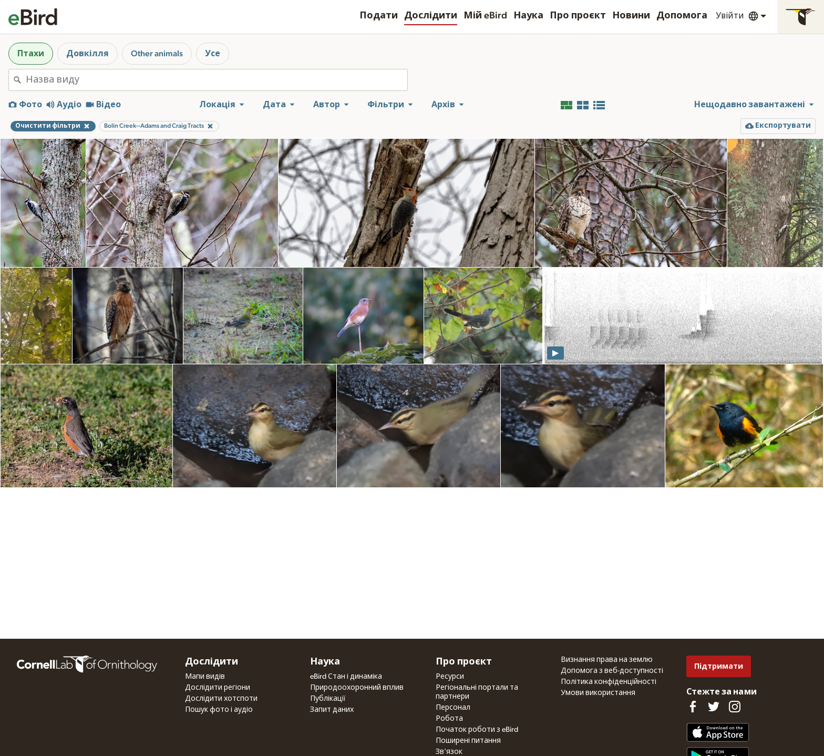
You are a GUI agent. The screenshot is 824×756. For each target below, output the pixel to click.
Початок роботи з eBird (477, 729)
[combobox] (216, 79)
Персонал (453, 707)
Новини (631, 16)
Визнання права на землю (607, 659)
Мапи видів (205, 676)
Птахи (30, 53)
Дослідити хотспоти (221, 698)
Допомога (681, 16)
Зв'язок (449, 751)
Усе (212, 53)
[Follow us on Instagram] (734, 706)
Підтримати (718, 666)
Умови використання (598, 693)
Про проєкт (578, 16)
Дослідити (430, 16)
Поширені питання (468, 740)
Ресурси (450, 676)
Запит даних (332, 709)
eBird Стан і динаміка (346, 676)
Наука (528, 16)
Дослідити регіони (217, 687)
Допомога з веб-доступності (612, 671)
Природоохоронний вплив (357, 687)
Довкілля (87, 53)
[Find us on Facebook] (692, 706)
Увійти (730, 16)
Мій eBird (485, 16)
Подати (378, 16)
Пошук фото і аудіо (219, 709)
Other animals (157, 53)
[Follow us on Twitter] (713, 706)
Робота (449, 718)
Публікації (328, 698)
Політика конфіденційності (608, 682)
